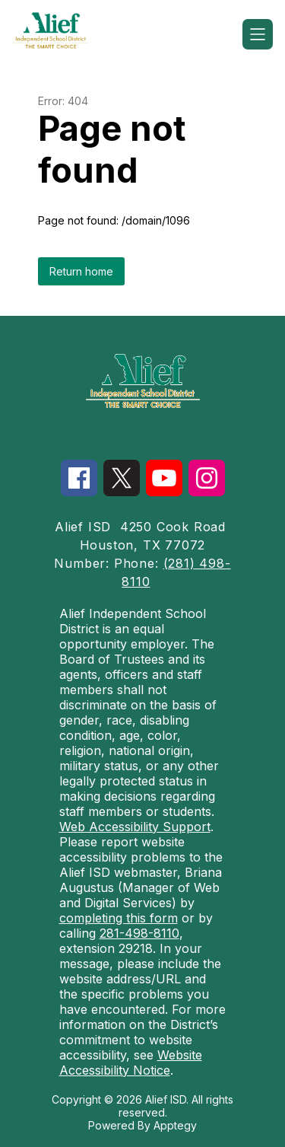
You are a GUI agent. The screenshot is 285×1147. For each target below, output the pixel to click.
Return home (81, 271)
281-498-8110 (139, 933)
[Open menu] (257, 34)
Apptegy (175, 1125)
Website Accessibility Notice (130, 1062)
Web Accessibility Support (135, 826)
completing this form (118, 918)
